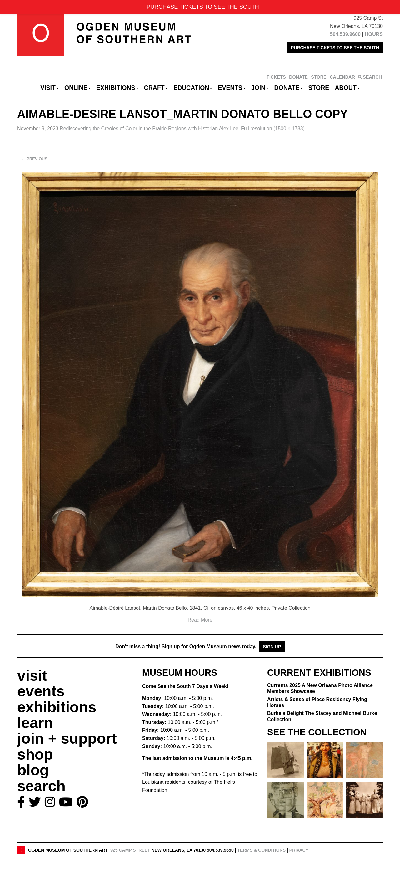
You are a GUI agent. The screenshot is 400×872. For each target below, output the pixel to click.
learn (35, 723)
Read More (200, 620)
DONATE (298, 77)
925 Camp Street (130, 850)
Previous (35, 158)
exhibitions (56, 707)
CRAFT (156, 87)
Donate (288, 87)
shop (35, 754)
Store (318, 87)
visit (32, 675)
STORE (318, 77)
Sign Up (272, 646)
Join (260, 87)
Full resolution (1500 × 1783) (273, 128)
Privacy (298, 850)
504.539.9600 (345, 34)
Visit (49, 87)
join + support (67, 738)
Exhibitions (117, 87)
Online (77, 87)
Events (232, 87)
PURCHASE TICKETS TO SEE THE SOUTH (335, 47)
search (41, 786)
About (347, 87)
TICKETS (276, 77)
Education (192, 87)
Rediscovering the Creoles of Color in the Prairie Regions (149, 128)
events (41, 691)
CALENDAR (342, 77)
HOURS (374, 34)
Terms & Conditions (261, 850)
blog (33, 770)
